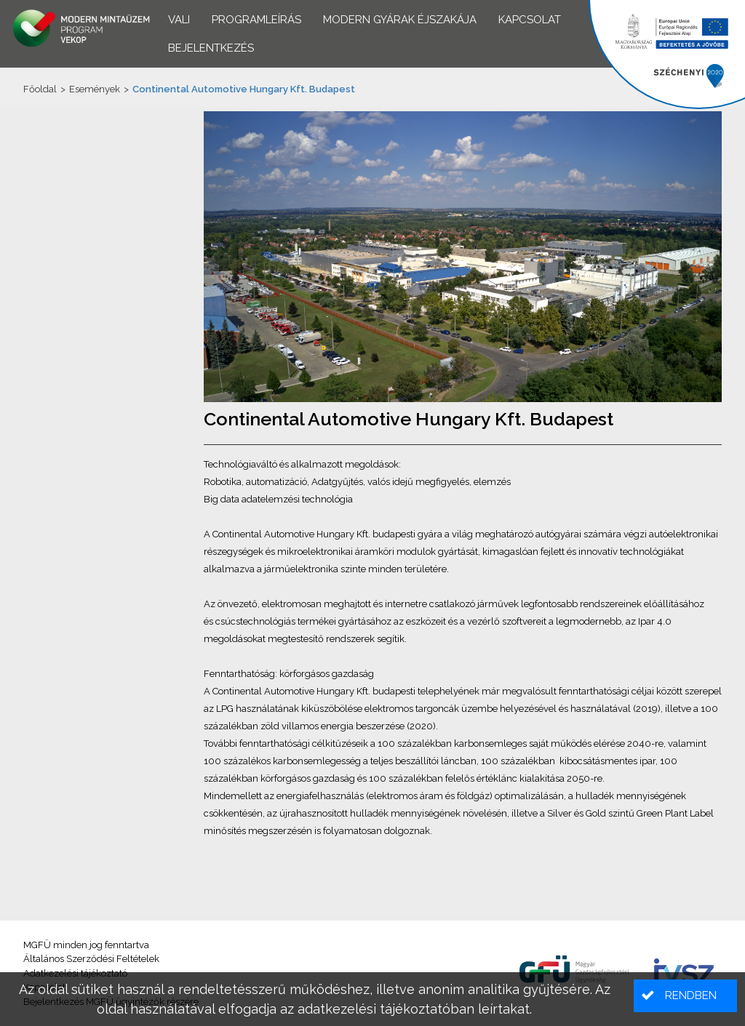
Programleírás (256, 19)
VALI (179, 19)
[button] (685, 995)
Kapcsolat (529, 19)
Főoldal (40, 89)
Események (94, 89)
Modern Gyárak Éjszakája (400, 19)
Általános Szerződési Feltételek (91, 958)
